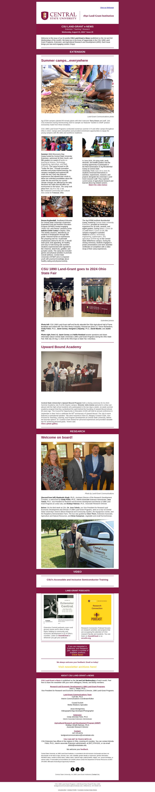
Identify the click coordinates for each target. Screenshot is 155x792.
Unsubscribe (62, 790)
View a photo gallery (49, 424)
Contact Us (95, 774)
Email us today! (92, 662)
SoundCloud (63, 636)
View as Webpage (107, 8)
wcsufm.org (86, 638)
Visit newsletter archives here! (77, 666)
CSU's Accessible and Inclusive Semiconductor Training (77, 579)
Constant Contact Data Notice (87, 790)
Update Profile (72, 790)
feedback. (84, 749)
